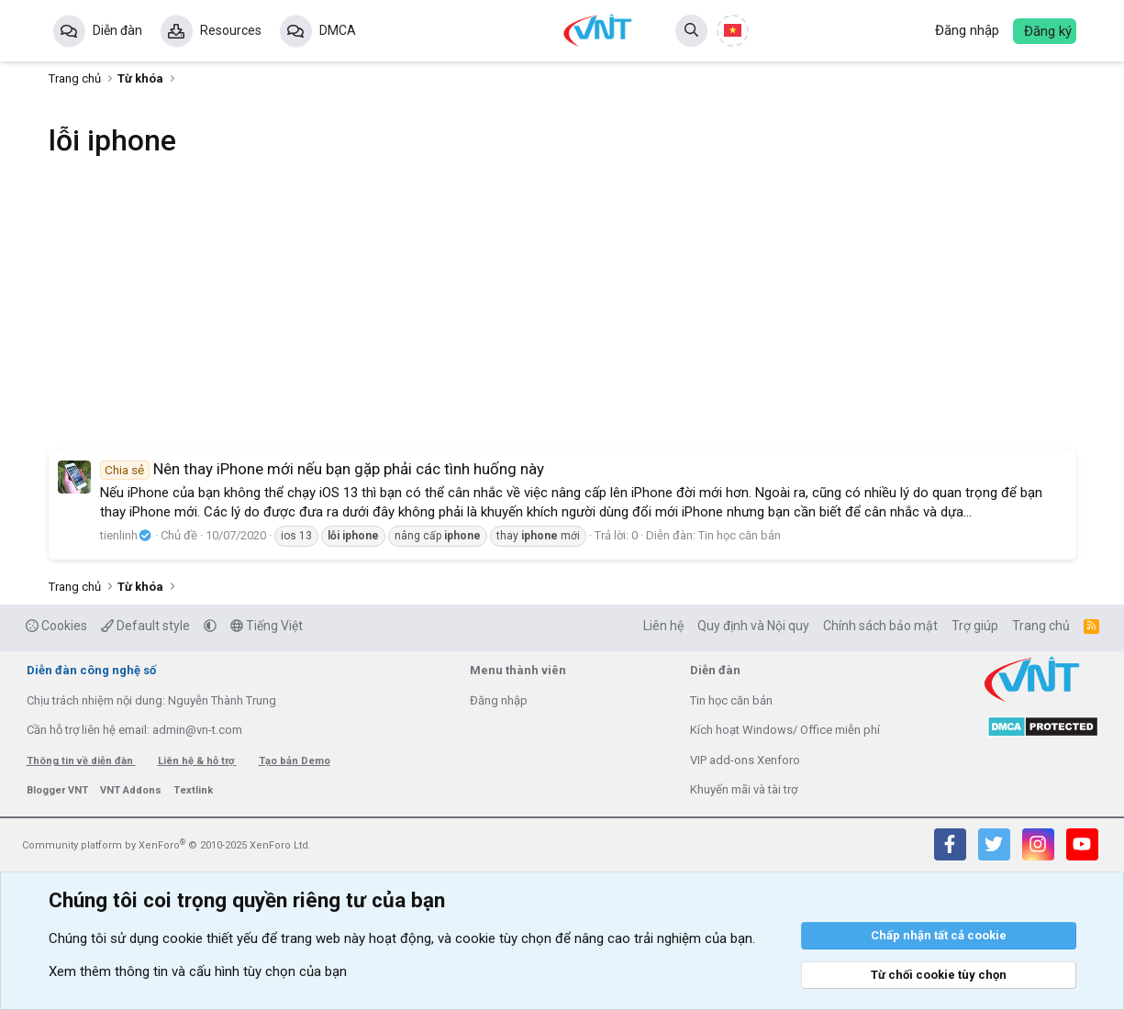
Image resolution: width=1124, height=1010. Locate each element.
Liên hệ (663, 625)
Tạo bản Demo (294, 761)
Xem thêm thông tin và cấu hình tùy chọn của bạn (198, 971)
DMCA (337, 30)
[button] (210, 625)
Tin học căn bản (739, 535)
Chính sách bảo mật (880, 625)
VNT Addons (132, 790)
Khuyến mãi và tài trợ (743, 789)
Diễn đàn (117, 30)
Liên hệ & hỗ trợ (197, 761)
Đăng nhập (499, 700)
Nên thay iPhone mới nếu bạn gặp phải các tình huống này (322, 469)
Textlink (193, 790)
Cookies (56, 625)
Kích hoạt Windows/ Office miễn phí (785, 730)
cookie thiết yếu (210, 938)
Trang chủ (1041, 625)
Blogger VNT (59, 790)
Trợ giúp (975, 625)
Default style (145, 625)
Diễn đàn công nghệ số (91, 670)
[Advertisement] (562, 316)
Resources (231, 30)
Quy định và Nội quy (753, 625)
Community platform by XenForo (166, 845)
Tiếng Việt (266, 625)
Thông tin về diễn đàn (81, 761)
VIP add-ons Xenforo (745, 760)
